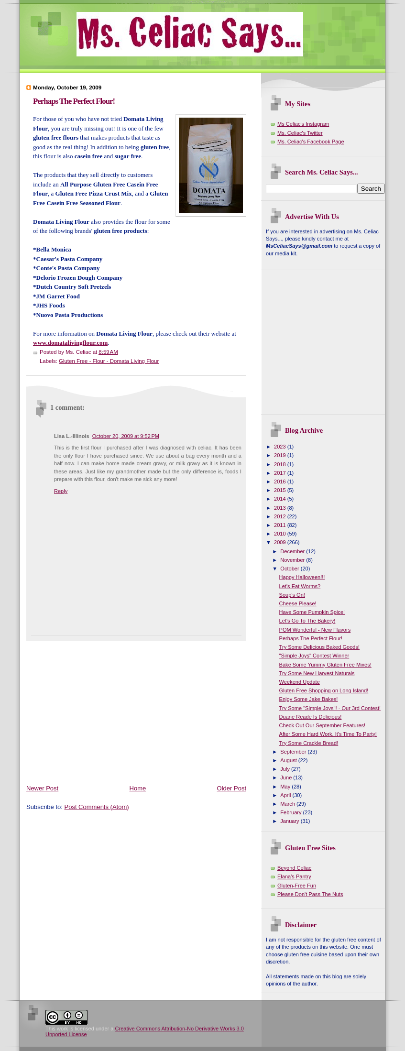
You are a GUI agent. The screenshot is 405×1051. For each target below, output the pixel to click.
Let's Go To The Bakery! (307, 621)
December (293, 551)
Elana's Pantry (294, 876)
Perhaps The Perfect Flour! (74, 101)
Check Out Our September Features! (322, 725)
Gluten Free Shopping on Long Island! (324, 690)
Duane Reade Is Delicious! (310, 717)
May (286, 786)
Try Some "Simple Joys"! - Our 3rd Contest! (330, 708)
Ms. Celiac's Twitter (300, 133)
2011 (280, 525)
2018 (280, 464)
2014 (280, 499)
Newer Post (42, 788)
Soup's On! (292, 595)
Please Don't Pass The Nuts (310, 894)
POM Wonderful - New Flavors (315, 630)
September (293, 752)
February (291, 812)
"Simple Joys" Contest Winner (314, 655)
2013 (280, 508)
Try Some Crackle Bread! (309, 743)
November (293, 560)
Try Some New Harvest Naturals (317, 673)
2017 (280, 473)
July (285, 769)
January (290, 821)
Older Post (231, 788)
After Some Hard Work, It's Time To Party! (328, 734)
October (290, 568)
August (289, 760)
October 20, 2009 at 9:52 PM (125, 436)
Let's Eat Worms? (300, 586)
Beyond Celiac (294, 868)
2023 (280, 446)
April (286, 795)
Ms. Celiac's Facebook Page (310, 141)
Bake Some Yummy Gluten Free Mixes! (325, 665)
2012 (280, 516)
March (288, 804)
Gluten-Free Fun (296, 885)
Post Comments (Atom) (97, 806)
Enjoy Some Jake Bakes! (308, 699)
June (286, 777)
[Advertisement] (138, 708)
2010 (280, 533)
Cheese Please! (298, 603)
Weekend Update (299, 682)
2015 (280, 490)
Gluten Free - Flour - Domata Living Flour (109, 361)
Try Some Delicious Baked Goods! (319, 647)
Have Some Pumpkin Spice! (312, 612)
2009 (280, 542)
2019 (280, 455)
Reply (60, 491)
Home (138, 788)
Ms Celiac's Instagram (303, 124)
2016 (280, 481)
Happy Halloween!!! (302, 577)
